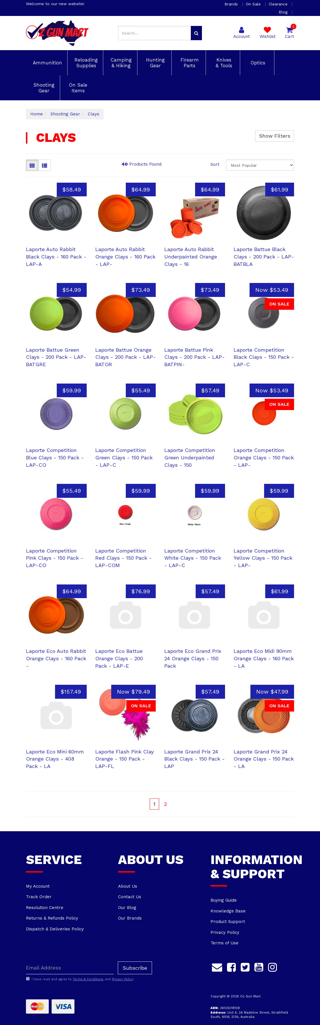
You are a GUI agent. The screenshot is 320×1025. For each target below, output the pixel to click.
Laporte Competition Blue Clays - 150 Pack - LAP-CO (55, 457)
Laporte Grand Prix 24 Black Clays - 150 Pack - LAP (194, 759)
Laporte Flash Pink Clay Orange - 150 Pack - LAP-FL (124, 759)
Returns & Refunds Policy (52, 918)
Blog (284, 12)
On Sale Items (77, 87)
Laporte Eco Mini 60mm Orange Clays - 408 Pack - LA (55, 759)
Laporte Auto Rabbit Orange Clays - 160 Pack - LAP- (125, 256)
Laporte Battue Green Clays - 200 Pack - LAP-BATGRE (56, 357)
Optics (257, 63)
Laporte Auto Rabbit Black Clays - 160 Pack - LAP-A (56, 256)
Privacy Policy (224, 932)
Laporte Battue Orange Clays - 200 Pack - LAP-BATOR (125, 357)
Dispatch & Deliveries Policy (55, 929)
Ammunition (46, 63)
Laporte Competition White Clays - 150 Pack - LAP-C (192, 558)
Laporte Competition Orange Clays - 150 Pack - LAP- (264, 457)
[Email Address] (70, 967)
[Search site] (196, 33)
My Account (38, 886)
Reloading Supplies (85, 62)
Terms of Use (224, 942)
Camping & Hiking (120, 62)
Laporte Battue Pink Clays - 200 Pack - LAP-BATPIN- (194, 357)
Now (271, 289)
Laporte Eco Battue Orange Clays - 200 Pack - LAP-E (119, 658)
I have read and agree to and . (80, 979)
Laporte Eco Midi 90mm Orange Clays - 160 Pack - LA (264, 658)
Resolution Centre (44, 907)
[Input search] (154, 33)
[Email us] (217, 966)
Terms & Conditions (88, 979)
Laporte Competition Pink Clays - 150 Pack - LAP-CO (54, 558)
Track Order (39, 896)
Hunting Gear (154, 62)
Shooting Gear (43, 87)
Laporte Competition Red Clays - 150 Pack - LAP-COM (123, 558)
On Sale (254, 4)
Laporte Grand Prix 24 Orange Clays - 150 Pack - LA (264, 759)
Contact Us (129, 896)
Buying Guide (223, 900)
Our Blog (127, 907)
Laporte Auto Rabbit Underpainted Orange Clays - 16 (190, 256)
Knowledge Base (228, 911)
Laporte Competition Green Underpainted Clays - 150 (189, 457)
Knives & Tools (223, 62)
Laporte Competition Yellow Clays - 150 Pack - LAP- (263, 558)
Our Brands (130, 918)
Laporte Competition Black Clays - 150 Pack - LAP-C (264, 357)
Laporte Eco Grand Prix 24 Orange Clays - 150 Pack (192, 658)
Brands (231, 4)
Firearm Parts (189, 62)
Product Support (227, 921)
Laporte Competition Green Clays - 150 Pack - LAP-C (124, 457)
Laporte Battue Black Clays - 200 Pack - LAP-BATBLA (264, 256)
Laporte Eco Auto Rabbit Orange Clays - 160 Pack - (56, 658)
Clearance (279, 4)
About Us (127, 886)
